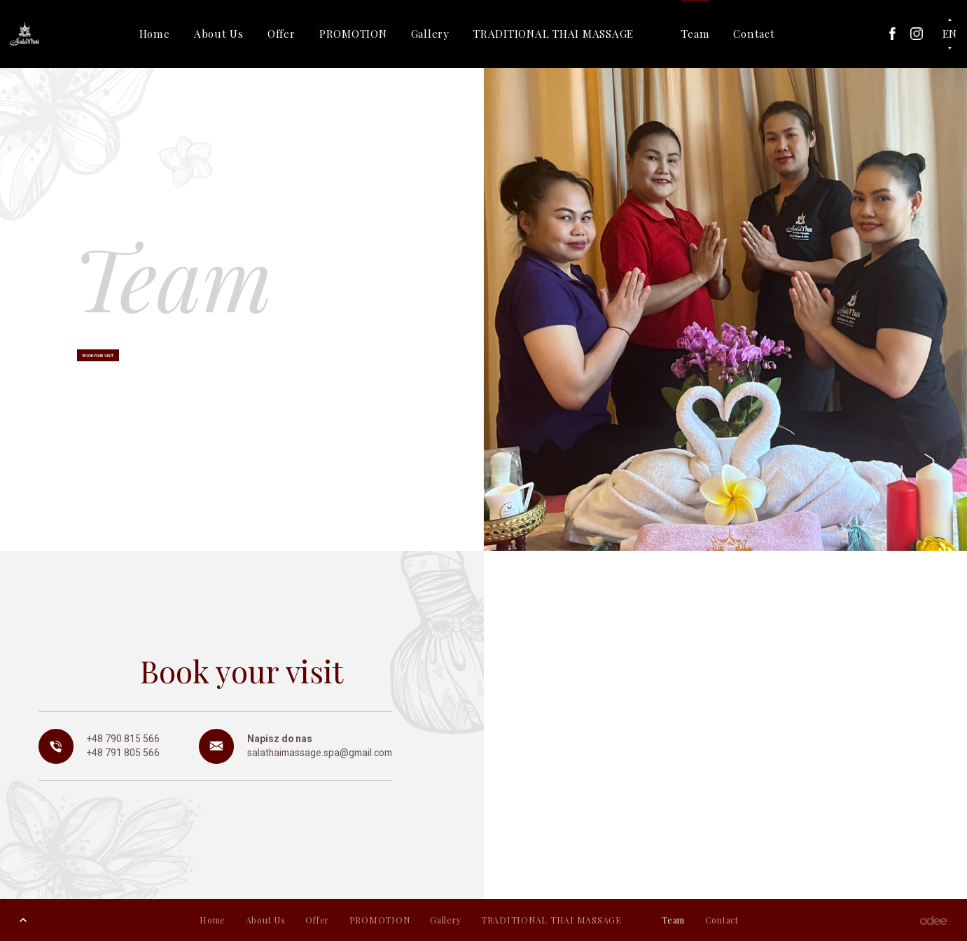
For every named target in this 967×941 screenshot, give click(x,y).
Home (168, 34)
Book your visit (123, 360)
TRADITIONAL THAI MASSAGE (568, 34)
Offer (295, 34)
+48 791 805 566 (123, 752)
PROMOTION (367, 34)
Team (710, 34)
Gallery (444, 34)
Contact (768, 34)
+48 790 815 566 (123, 738)
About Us (233, 34)
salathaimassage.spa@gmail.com (319, 752)
